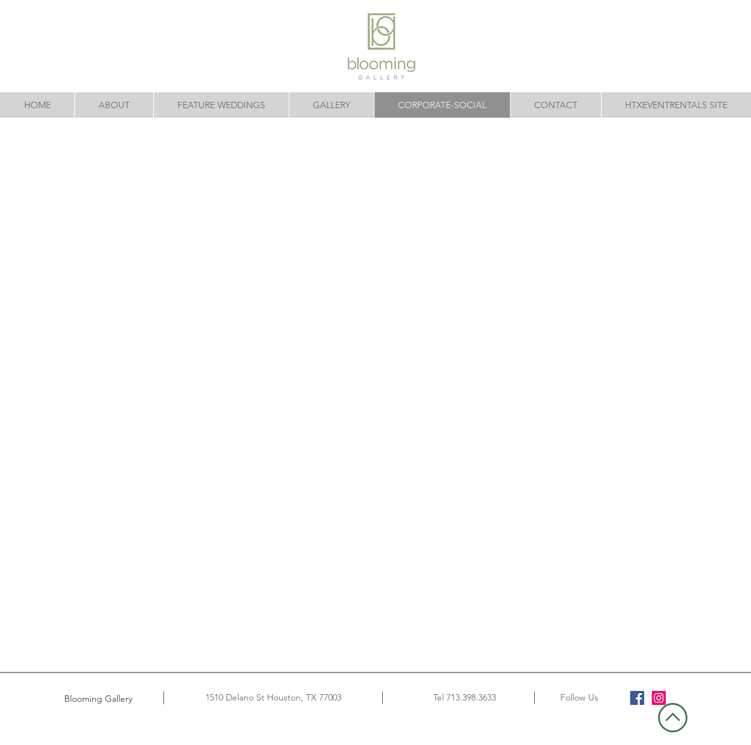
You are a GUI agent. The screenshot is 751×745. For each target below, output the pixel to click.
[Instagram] (659, 698)
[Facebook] (637, 698)
